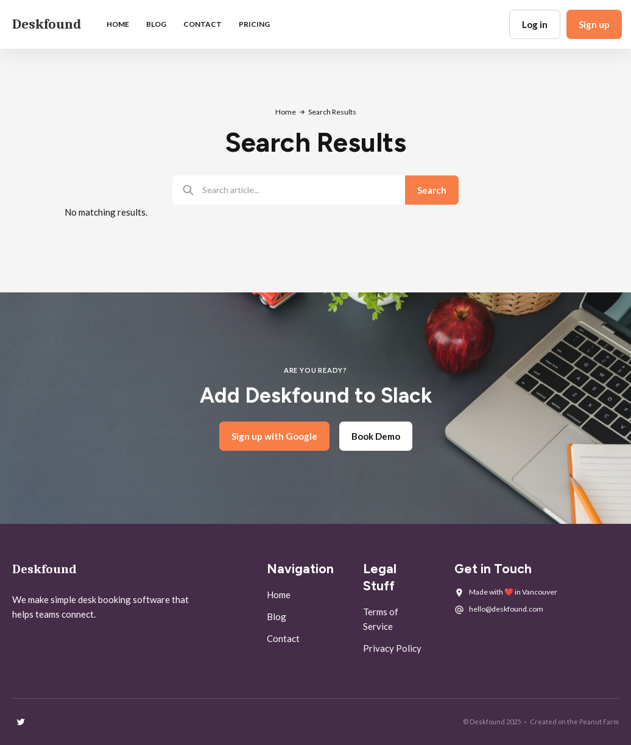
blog (156, 24)
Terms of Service (380, 619)
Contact (202, 24)
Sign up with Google (274, 436)
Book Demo (375, 436)
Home (118, 24)
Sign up (594, 24)
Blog (276, 616)
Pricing (254, 24)
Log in (535, 24)
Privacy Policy (392, 648)
